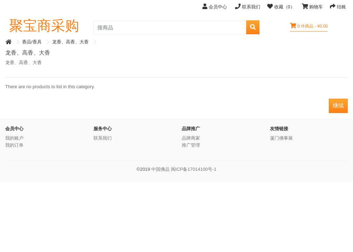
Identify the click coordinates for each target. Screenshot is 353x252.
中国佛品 (160, 169)
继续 (338, 105)
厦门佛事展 (281, 138)
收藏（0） (281, 6)
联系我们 (247, 6)
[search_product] (170, 27)
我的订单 (14, 145)
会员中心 (215, 6)
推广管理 (191, 145)
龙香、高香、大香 (70, 41)
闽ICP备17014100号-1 (193, 169)
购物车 (312, 6)
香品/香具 (32, 41)
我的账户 (14, 138)
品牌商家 (191, 138)
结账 (338, 6)
